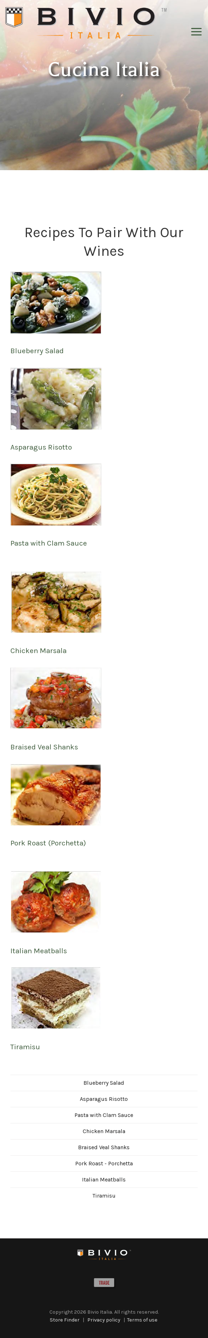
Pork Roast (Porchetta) (48, 843)
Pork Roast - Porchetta (104, 1163)
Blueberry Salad (37, 350)
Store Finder (64, 1320)
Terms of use (142, 1320)
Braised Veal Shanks (44, 747)
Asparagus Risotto (41, 447)
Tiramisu (25, 1046)
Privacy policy (103, 1320)
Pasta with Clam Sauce (48, 543)
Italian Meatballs (38, 950)
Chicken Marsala (38, 650)
